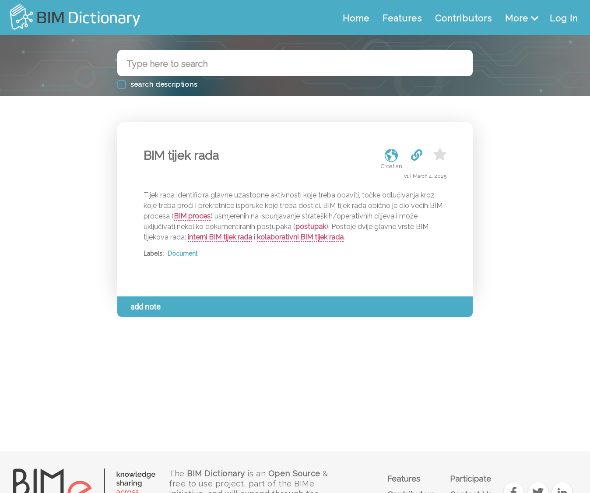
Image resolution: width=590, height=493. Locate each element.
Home (356, 18)
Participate (470, 478)
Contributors (463, 18)
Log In (564, 18)
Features (402, 18)
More (522, 18)
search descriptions (163, 84)
